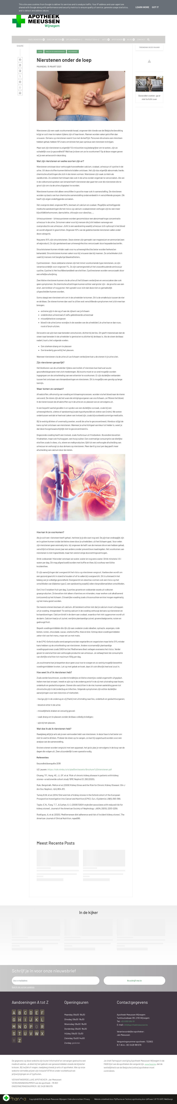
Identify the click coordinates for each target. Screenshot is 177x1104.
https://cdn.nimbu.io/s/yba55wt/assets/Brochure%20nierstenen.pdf (80, 769)
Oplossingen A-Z (74, 39)
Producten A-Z (92, 39)
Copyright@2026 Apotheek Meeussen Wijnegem (48, 1099)
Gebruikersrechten (75, 1099)
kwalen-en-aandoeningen (55, 51)
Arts (104, 39)
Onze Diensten (35, 39)
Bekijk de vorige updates (23, 987)
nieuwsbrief (72, 51)
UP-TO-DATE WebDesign (163, 1099)
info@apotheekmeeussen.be (136, 1025)
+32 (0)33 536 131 (128, 1021)
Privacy (87, 1099)
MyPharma (118, 1099)
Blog (129, 39)
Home (40, 51)
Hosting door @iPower (144, 1099)
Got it (155, 7)
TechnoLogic (130, 1099)
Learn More (142, 7)
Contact (141, 39)
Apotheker (117, 39)
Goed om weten (54, 39)
